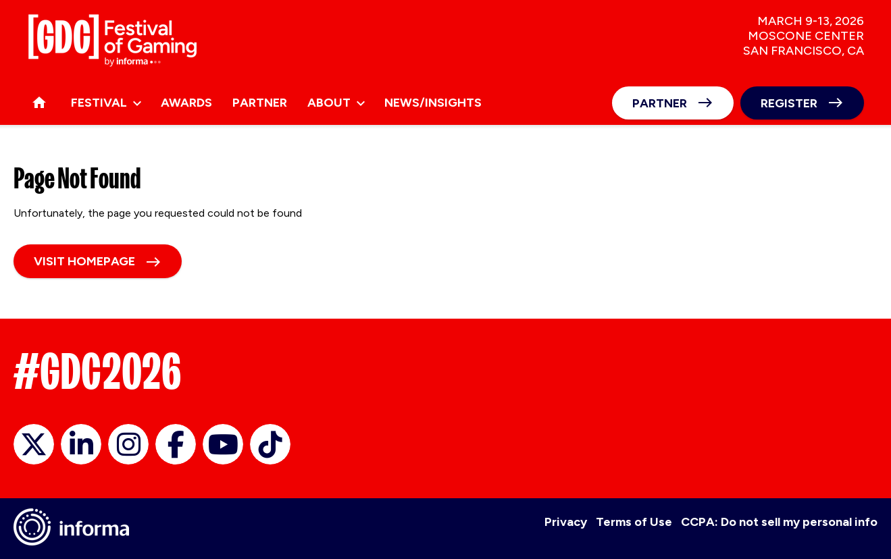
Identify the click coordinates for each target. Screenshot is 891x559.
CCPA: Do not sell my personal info (779, 521)
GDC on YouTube (223, 444)
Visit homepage (84, 261)
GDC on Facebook (175, 444)
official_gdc (34, 444)
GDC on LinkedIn (81, 444)
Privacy (565, 521)
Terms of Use (634, 521)
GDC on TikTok (270, 444)
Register (789, 103)
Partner (659, 103)
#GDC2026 (97, 371)
